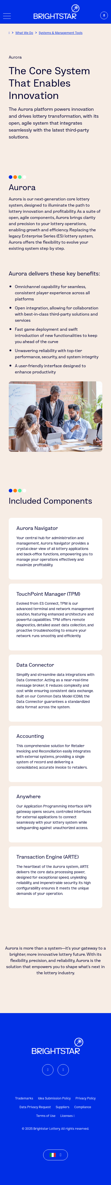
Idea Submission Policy (54, 1098)
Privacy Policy (86, 1098)
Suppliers (62, 1107)
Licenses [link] (67, 1115)
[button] (55, 1155)
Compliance (82, 1107)
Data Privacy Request (35, 1107)
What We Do (24, 32)
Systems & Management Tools (60, 32)
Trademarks (24, 1098)
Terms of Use (45, 1115)
